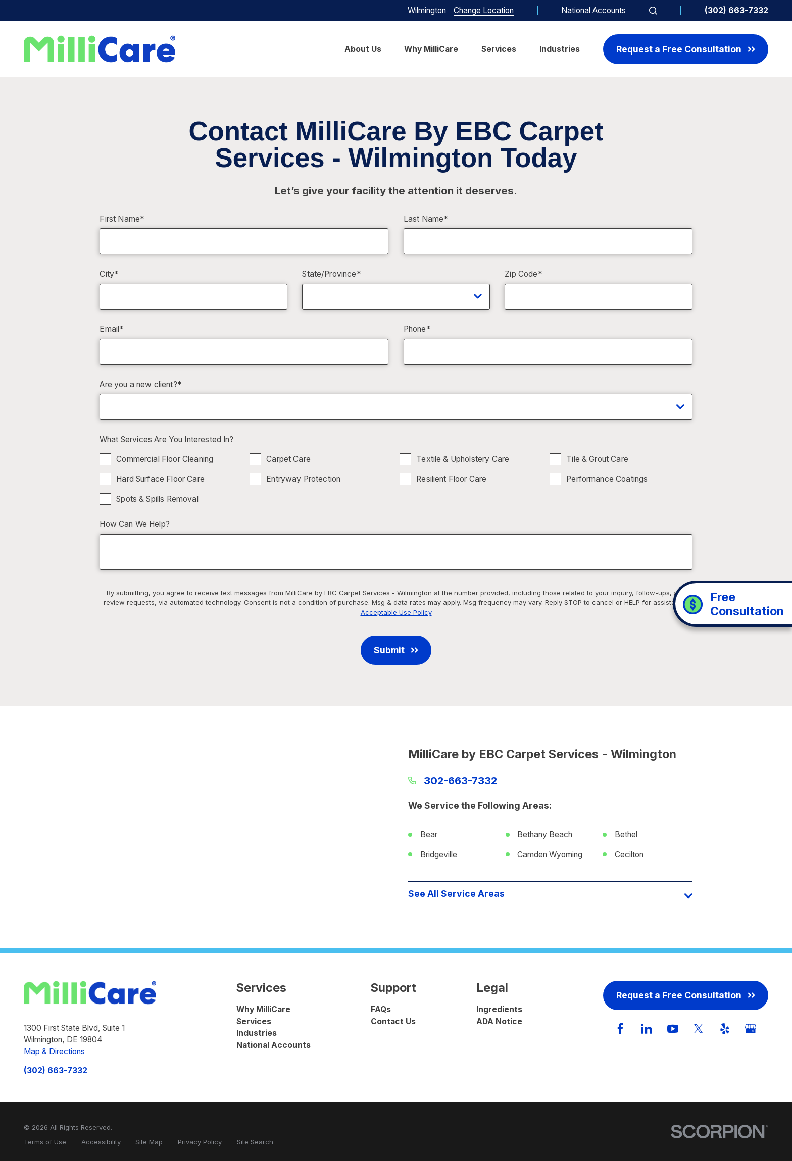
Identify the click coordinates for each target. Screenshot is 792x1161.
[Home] (99, 49)
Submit (396, 650)
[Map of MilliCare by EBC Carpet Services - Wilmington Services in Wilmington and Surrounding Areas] (241, 827)
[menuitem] (45, 1142)
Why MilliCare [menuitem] (431, 49)
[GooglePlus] (750, 1028)
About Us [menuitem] (362, 49)
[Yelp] (724, 1028)
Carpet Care (289, 459)
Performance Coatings (607, 479)
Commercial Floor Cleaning (165, 459)
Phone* (417, 329)
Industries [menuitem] (559, 49)
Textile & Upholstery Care (463, 459)
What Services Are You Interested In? (167, 439)
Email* (112, 329)
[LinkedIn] (646, 1028)
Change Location (484, 10)
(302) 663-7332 (736, 11)
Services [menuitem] (498, 49)
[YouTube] (672, 1028)
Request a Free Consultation (685, 49)
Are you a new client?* (140, 384)
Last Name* (426, 219)
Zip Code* (523, 274)
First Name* (122, 219)
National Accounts (593, 10)
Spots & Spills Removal (158, 498)
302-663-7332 (460, 781)
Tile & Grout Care (598, 459)
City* (109, 274)
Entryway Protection (304, 479)
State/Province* (331, 274)
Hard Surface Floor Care (161, 479)
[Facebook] (620, 1028)
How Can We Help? (135, 524)
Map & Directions (54, 1052)
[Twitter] (698, 1028)
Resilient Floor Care (452, 479)
